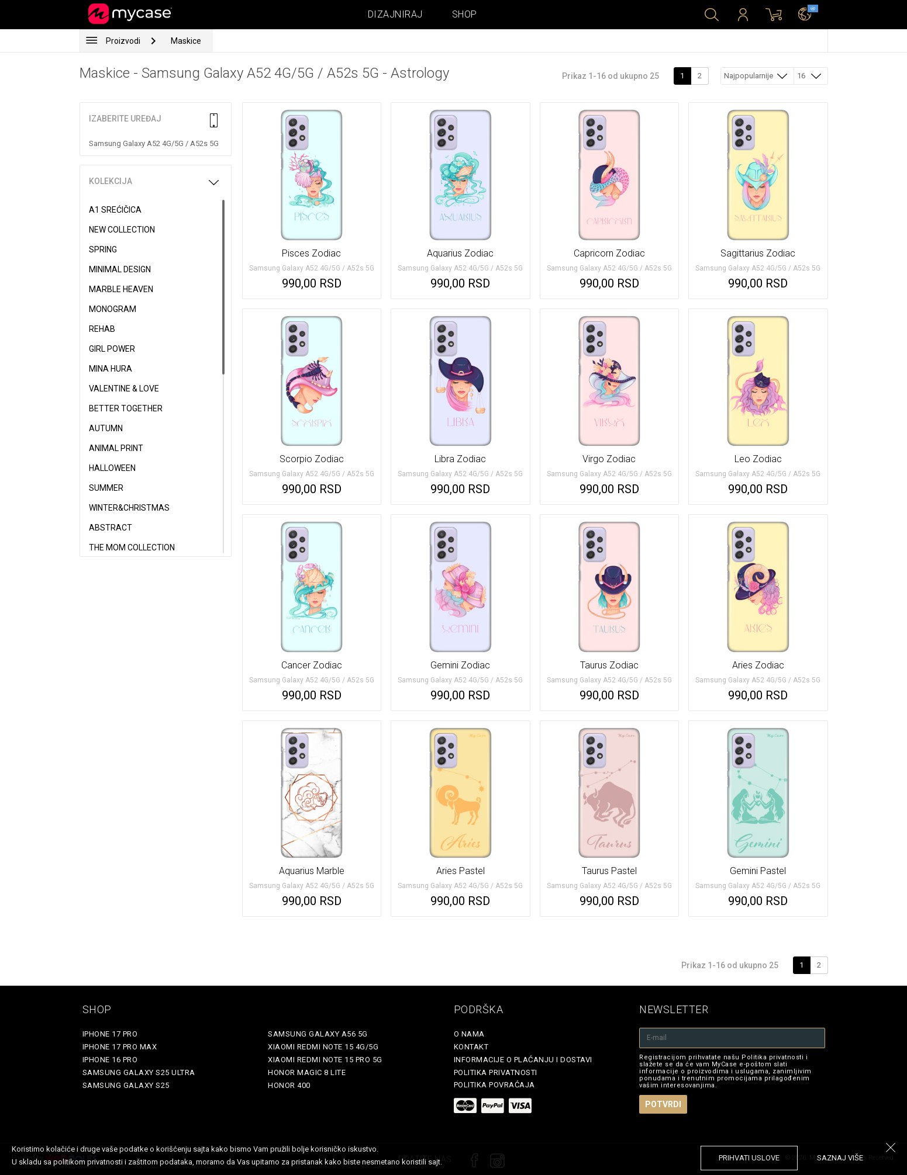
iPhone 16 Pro (110, 1059)
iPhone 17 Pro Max (119, 1046)
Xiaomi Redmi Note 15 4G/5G (323, 1046)
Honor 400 (289, 1085)
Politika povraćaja (494, 1084)
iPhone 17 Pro (110, 1034)
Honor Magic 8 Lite (307, 1072)
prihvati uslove (749, 1157)
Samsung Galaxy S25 (126, 1085)
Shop (464, 14)
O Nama (469, 1034)
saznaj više (840, 1157)
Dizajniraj (395, 14)
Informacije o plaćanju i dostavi (523, 1059)
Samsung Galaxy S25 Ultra (138, 1072)
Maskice (186, 41)
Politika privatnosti (495, 1072)
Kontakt (471, 1046)
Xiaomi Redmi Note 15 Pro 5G (325, 1059)
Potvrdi (663, 1104)
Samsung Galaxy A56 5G (318, 1034)
